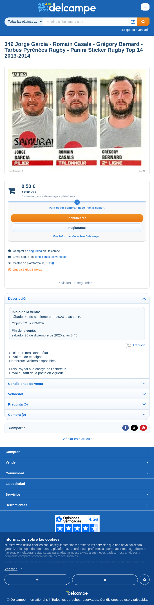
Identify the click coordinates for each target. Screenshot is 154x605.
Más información (70, 569)
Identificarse (77, 218)
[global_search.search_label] (90, 21)
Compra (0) (17, 414)
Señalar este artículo (77, 439)
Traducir (135, 345)
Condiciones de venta (25, 384)
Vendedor (15, 394)
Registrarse (77, 228)
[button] (133, 22)
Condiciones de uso (115, 599)
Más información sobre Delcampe (77, 236)
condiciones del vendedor (50, 256)
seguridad (35, 251)
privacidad (140, 599)
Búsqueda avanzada (135, 30)
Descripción (17, 298)
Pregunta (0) (18, 404)
